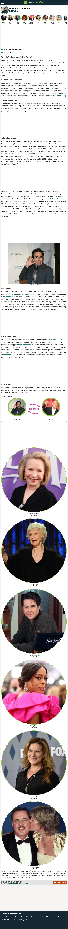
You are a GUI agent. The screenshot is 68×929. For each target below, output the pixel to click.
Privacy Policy (30, 917)
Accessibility (40, 917)
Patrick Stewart (25, 345)
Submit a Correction (60, 882)
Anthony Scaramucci (58, 199)
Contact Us (12, 917)
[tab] (34, 50)
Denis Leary (61, 96)
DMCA (48, 917)
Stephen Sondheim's (11, 355)
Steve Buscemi (29, 294)
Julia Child (29, 149)
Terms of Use (57, 917)
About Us (4, 917)
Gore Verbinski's (8, 297)
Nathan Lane (55, 340)
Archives (21, 917)
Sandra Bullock (13, 294)
